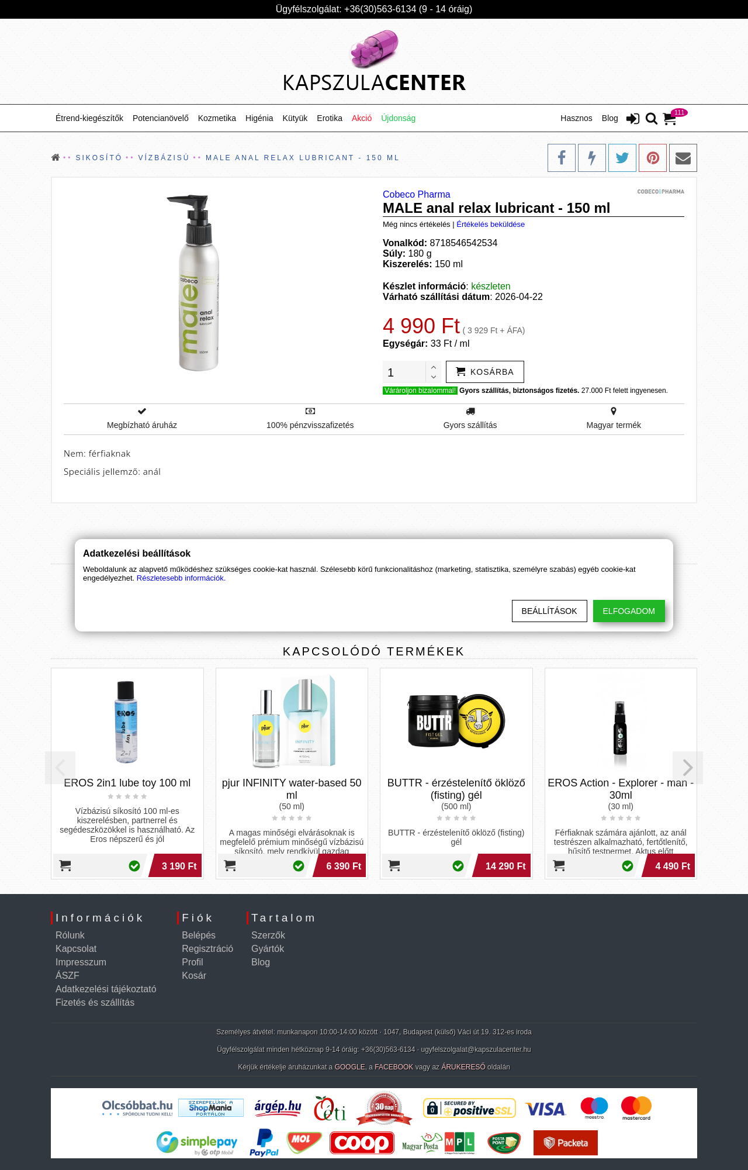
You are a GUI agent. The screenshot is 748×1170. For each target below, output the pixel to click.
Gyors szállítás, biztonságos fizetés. (519, 390)
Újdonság (398, 118)
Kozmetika (217, 118)
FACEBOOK (394, 1067)
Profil (192, 962)
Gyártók (267, 949)
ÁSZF (67, 976)
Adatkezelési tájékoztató (106, 989)
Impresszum (81, 962)
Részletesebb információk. (181, 578)
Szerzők (268, 935)
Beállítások (549, 611)
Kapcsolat (76, 949)
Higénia (259, 118)
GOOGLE (350, 1067)
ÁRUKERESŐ (463, 1067)
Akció (362, 118)
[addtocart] (485, 372)
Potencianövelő (161, 118)
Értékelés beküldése (490, 224)
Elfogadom (629, 611)
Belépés (199, 935)
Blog (610, 118)
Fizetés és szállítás (95, 1002)
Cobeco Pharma (417, 194)
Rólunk (70, 935)
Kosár (194, 976)
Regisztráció (207, 949)
